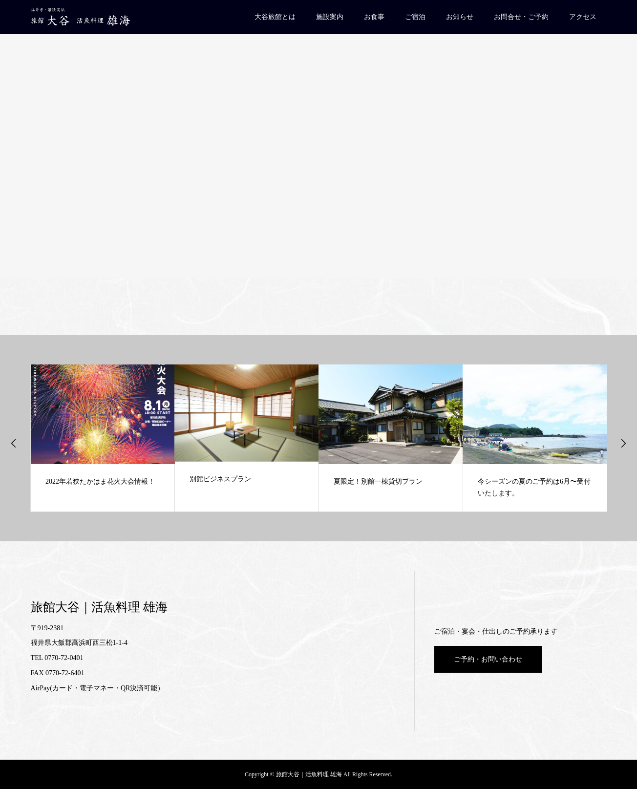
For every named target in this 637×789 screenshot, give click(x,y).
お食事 (374, 17)
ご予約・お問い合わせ (488, 659)
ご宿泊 (415, 17)
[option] (103, 438)
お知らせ (459, 17)
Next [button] (623, 443)
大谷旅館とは (275, 17)
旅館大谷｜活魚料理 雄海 (99, 607)
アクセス (582, 17)
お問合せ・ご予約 (521, 17)
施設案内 (329, 17)
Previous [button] (14, 443)
